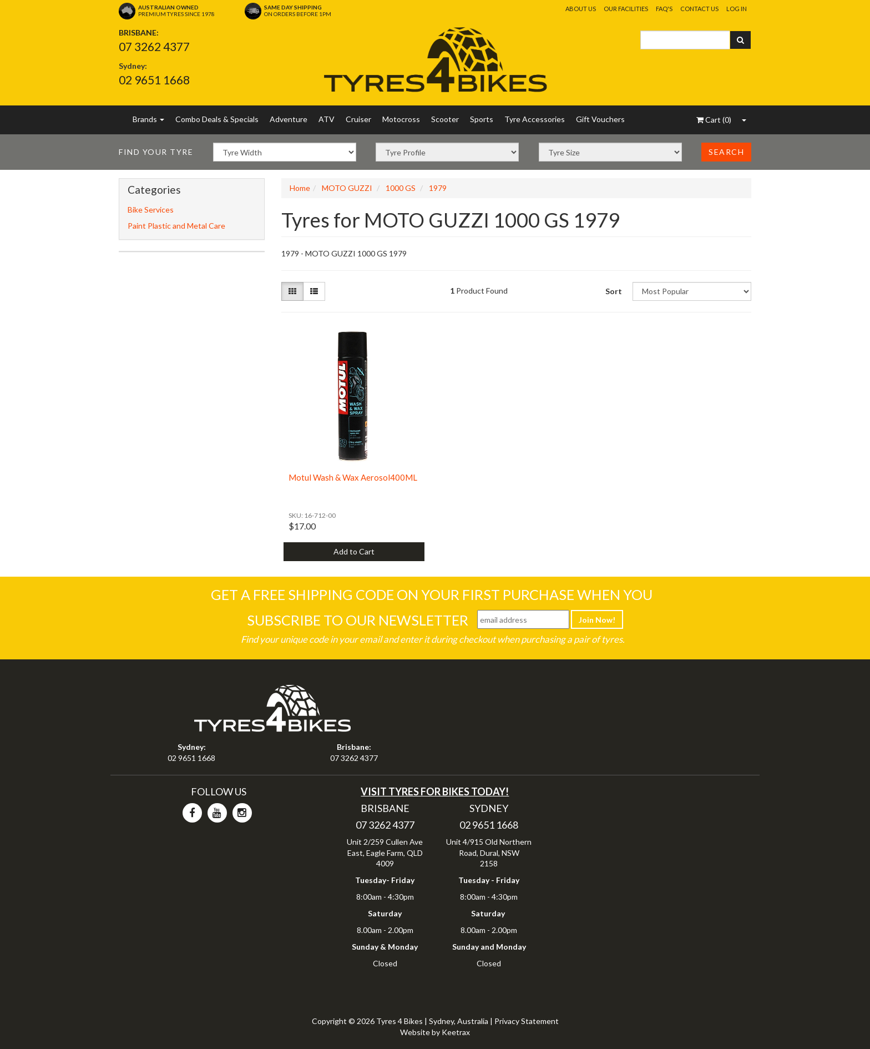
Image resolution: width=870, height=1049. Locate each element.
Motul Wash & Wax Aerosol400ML (353, 477)
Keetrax (456, 1032)
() (713, 119)
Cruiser (358, 119)
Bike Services (151, 209)
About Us (580, 8)
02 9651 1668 (154, 80)
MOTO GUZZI (347, 188)
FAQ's (664, 8)
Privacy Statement (526, 1021)
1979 (438, 188)
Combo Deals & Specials (217, 119)
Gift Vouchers (600, 119)
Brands (148, 119)
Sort (613, 291)
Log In (736, 8)
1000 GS (401, 188)
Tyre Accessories (534, 119)
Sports (481, 119)
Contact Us (699, 8)
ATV (326, 119)
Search (726, 152)
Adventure (288, 119)
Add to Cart (354, 551)
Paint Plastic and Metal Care (176, 225)
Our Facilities (626, 8)
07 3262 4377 (154, 46)
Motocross (401, 119)
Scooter (445, 119)
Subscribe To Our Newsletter (357, 620)
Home (300, 188)
